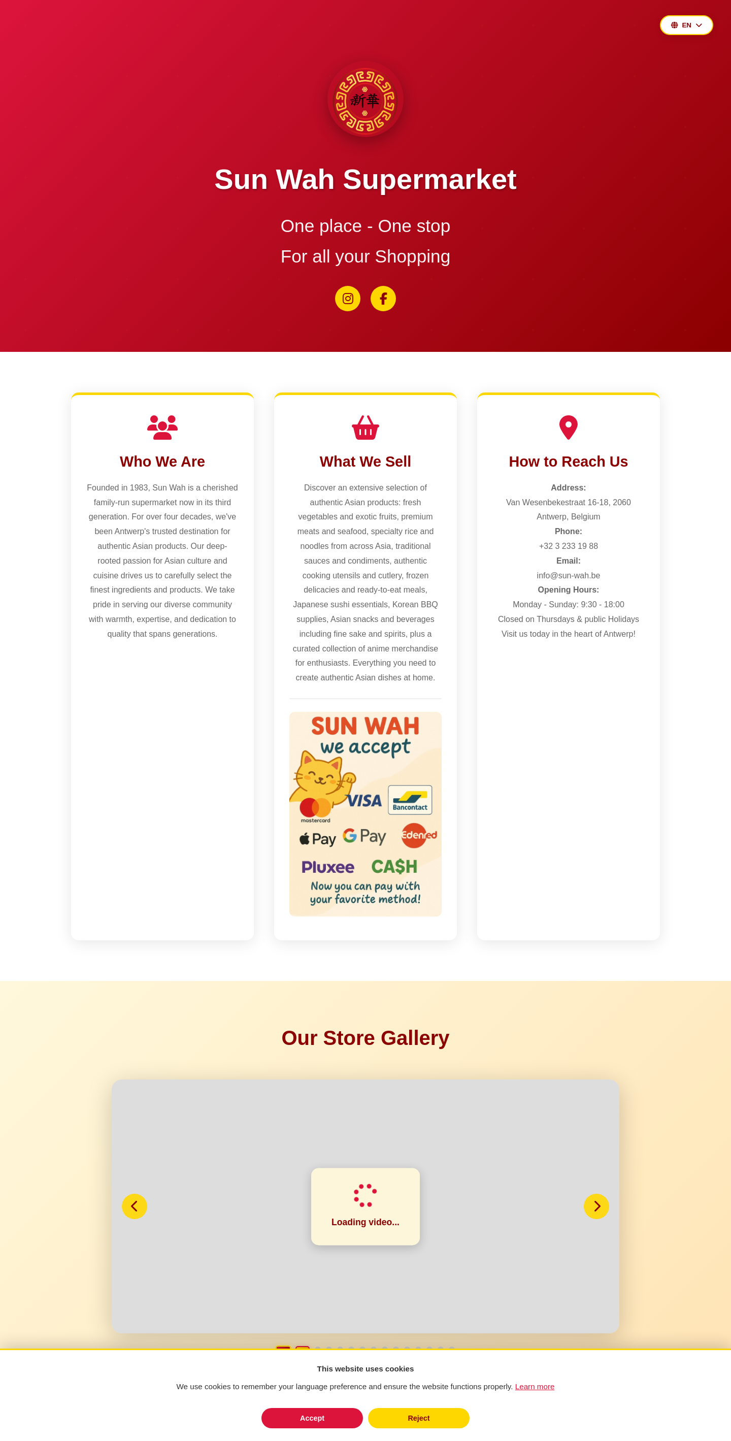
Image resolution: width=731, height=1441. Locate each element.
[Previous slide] (134, 1206)
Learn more (535, 1386)
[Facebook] (383, 298)
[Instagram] (347, 298)
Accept (312, 1418)
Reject (418, 1418)
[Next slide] (596, 1206)
